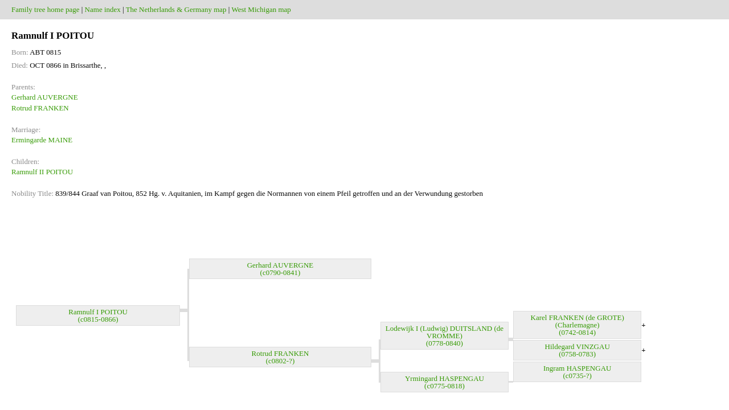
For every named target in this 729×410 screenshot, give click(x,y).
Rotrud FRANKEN (40, 108)
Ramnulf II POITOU (42, 171)
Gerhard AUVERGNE (44, 97)
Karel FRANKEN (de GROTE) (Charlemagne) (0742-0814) (577, 325)
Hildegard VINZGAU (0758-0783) (577, 350)
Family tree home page (45, 9)
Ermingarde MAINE (41, 140)
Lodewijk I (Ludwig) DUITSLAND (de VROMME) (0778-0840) (444, 335)
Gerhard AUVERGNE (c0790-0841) (280, 269)
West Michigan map (260, 9)
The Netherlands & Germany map (176, 9)
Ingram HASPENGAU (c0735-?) (577, 372)
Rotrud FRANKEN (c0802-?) (280, 357)
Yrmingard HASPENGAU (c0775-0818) (444, 382)
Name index (103, 9)
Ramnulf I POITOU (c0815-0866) (98, 315)
